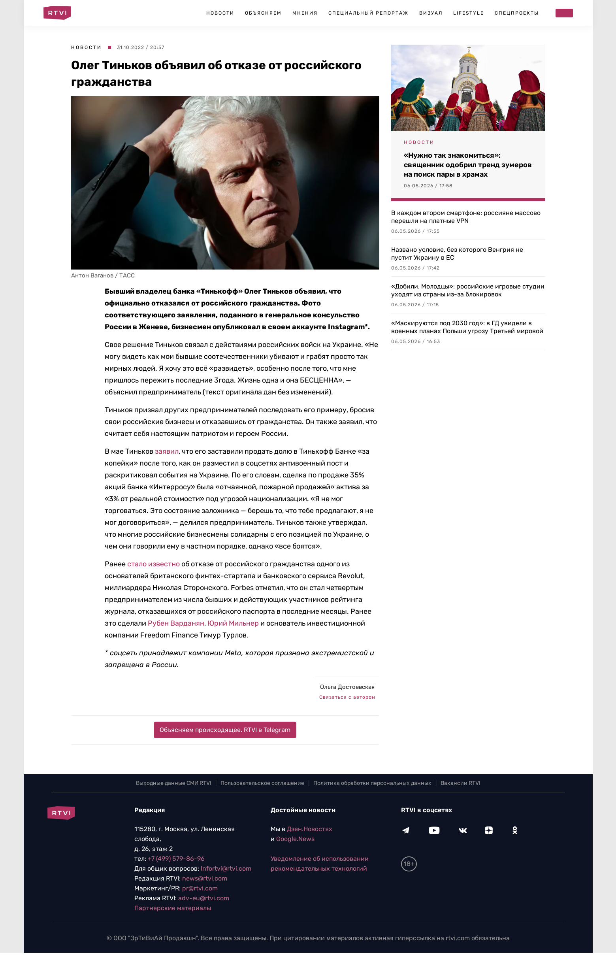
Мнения (305, 13)
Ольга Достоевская (347, 686)
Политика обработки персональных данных (372, 783)
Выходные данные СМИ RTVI (173, 783)
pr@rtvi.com (200, 888)
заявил (167, 451)
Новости (220, 13)
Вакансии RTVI (460, 783)
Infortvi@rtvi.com (226, 868)
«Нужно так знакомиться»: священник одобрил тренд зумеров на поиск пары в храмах (468, 165)
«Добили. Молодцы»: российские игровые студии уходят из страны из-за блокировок (467, 290)
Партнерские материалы (172, 908)
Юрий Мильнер (233, 623)
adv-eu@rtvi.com (203, 898)
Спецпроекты (517, 13)
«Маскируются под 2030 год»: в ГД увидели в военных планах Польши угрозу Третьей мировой (467, 327)
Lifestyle (468, 13)
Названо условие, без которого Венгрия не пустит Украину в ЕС (457, 253)
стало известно (153, 564)
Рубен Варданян (176, 623)
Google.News (295, 839)
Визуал (431, 13)
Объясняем (263, 13)
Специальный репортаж (368, 13)
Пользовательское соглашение (262, 783)
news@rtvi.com (204, 878)
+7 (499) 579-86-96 (176, 858)
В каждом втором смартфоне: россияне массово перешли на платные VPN (466, 216)
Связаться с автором (347, 697)
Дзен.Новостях (309, 829)
